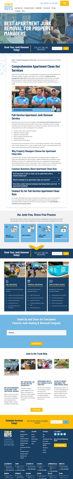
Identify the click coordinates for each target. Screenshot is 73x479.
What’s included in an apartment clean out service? (31, 179)
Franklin (18, 462)
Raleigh (28, 462)
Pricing (53, 8)
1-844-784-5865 (53, 202)
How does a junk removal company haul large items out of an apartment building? (35, 185)
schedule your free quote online (21, 203)
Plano (61, 462)
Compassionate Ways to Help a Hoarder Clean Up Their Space (45, 371)
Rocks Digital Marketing (63, 475)
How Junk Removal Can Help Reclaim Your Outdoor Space (27, 372)
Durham (6, 462)
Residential (39, 8)
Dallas (50, 462)
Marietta (61, 452)
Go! (66, 48)
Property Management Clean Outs (26, 60)
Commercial (46, 8)
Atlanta (39, 452)
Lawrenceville (52, 452)
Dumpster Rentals (29, 8)
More (23, 11)
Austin (39, 462)
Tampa (17, 452)
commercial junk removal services (49, 122)
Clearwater (8, 452)
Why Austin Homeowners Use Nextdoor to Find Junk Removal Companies (11, 377)
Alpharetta (29, 452)
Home (13, 60)
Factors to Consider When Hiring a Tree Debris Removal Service (61, 371)
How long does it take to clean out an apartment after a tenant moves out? (33, 174)
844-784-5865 (53, 3)
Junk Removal (19, 8)
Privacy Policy (7, 475)
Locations (17, 11)
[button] (36, 174)
